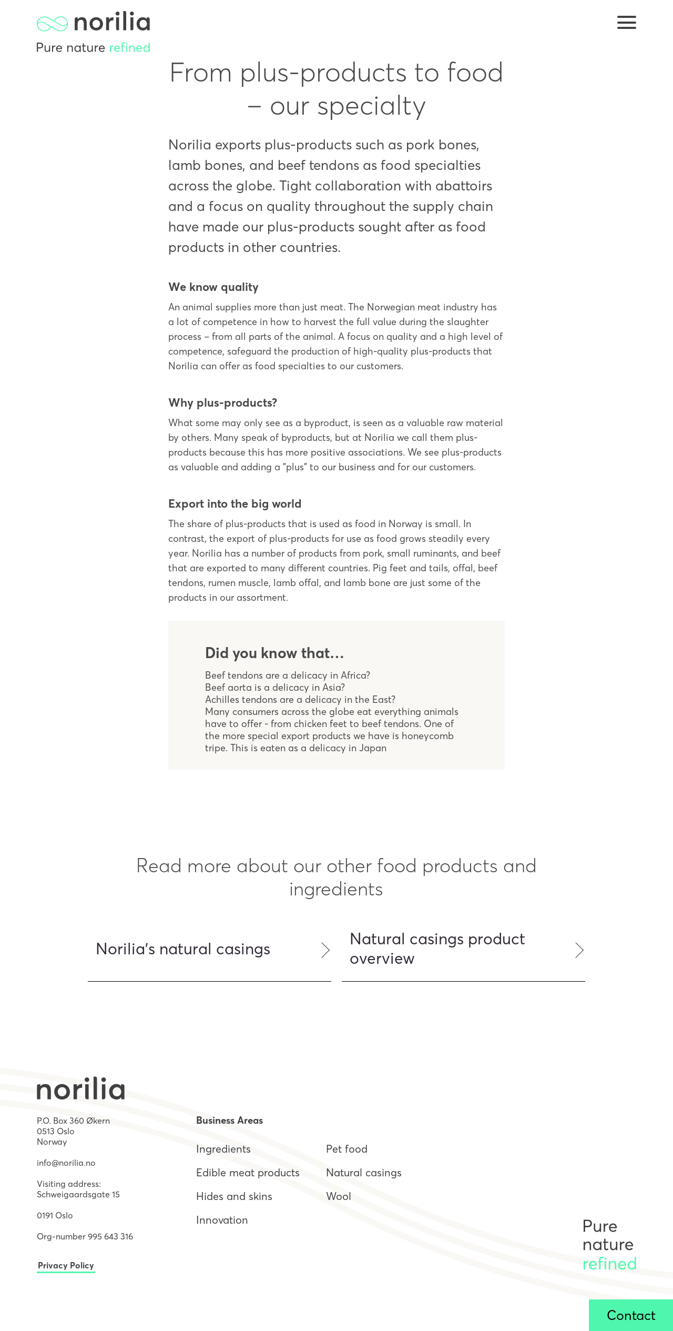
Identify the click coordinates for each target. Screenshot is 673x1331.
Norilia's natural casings (183, 949)
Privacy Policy (66, 1265)
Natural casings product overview (437, 948)
